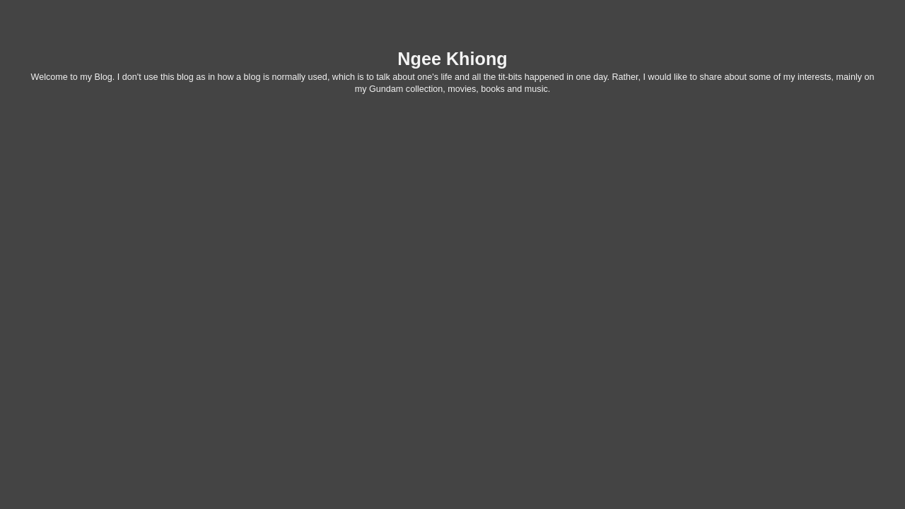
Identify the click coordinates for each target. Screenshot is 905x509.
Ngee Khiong (452, 59)
